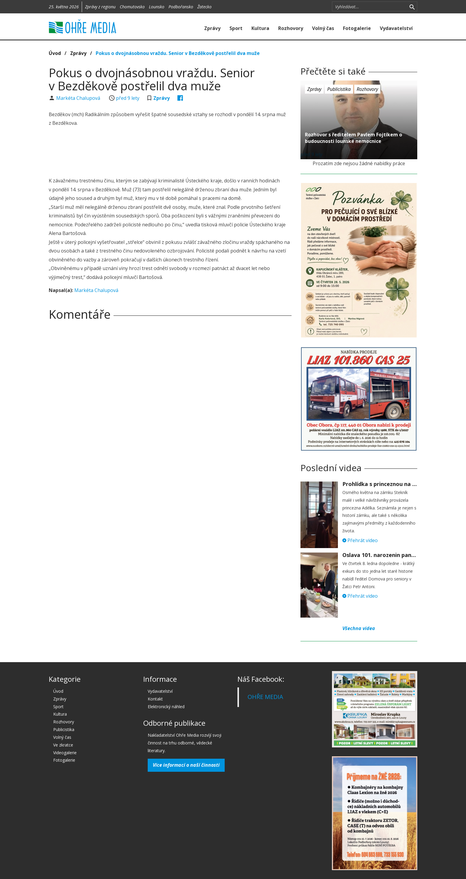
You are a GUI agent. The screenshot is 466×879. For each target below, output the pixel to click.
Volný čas (323, 28)
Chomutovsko (132, 7)
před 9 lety (127, 98)
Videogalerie (65, 752)
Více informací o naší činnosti (186, 765)
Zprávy (212, 28)
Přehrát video (360, 540)
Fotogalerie (357, 28)
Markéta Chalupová (78, 98)
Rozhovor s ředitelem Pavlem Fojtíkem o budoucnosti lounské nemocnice (353, 137)
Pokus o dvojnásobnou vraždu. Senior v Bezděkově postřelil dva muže (178, 53)
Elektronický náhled (166, 706)
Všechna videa (358, 628)
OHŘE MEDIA (265, 697)
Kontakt (155, 699)
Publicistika (339, 89)
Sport (236, 28)
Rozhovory (290, 28)
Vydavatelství (396, 28)
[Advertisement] (170, 152)
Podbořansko (181, 7)
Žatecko (204, 7)
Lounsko (156, 7)
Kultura (260, 28)
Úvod (55, 53)
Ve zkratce (63, 745)
